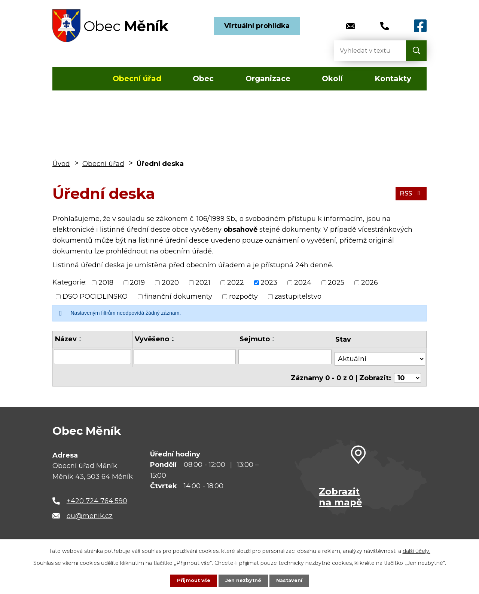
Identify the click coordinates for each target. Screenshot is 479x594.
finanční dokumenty (178, 296)
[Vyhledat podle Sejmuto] (285, 356)
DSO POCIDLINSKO (95, 296)
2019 (137, 282)
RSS (410, 193)
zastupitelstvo (297, 296)
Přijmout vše (190, 580)
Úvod (74, 78)
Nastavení (292, 580)
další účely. (416, 550)
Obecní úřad (137, 78)
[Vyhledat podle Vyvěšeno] (184, 356)
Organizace (267, 78)
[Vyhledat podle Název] (92, 356)
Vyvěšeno (151, 339)
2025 (336, 282)
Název (66, 339)
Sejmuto (255, 339)
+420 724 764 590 (97, 496)
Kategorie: (69, 282)
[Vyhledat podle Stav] (380, 355)
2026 (369, 282)
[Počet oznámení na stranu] (407, 373)
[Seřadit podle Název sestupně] (81, 340)
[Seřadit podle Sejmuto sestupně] (274, 340)
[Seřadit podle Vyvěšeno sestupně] (173, 340)
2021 (202, 282)
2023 (268, 282)
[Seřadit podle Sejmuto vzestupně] (274, 337)
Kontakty (393, 78)
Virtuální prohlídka (257, 26)
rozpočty (243, 296)
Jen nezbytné (243, 580)
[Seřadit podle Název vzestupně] (81, 337)
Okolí (332, 78)
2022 (235, 282)
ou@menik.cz (90, 511)
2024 (302, 282)
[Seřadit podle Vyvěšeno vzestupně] (173, 337)
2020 (170, 282)
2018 (105, 282)
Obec (203, 78)
